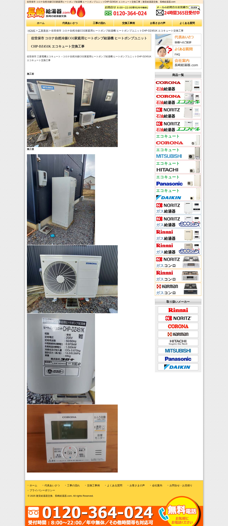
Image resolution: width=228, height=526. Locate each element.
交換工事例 (128, 23)
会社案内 (157, 485)
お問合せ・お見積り (181, 485)
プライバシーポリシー (42, 490)
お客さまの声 (157, 23)
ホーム (41, 23)
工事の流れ (99, 23)
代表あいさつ (70, 23)
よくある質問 (187, 23)
